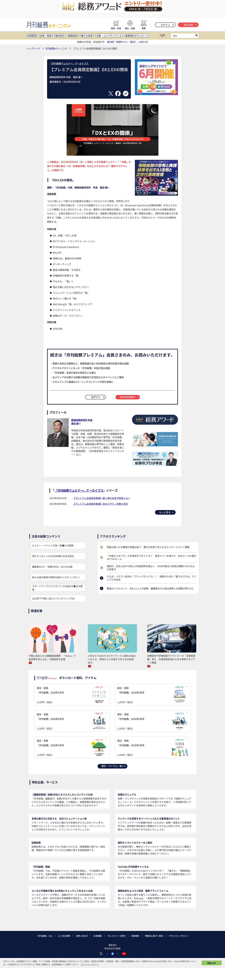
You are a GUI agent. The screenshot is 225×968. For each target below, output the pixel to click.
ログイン (167, 24)
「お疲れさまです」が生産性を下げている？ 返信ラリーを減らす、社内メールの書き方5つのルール (151, 557)
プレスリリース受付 (116, 935)
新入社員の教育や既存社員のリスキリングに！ (56, 577)
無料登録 (190, 24)
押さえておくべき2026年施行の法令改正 (53, 556)
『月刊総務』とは (44, 935)
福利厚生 (59, 35)
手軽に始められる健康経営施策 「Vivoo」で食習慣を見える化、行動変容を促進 (52, 657)
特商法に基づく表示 (154, 935)
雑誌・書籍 (72, 695)
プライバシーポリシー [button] (90, 964)
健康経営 (72, 35)
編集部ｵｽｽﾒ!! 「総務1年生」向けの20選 (52, 566)
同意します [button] (211, 963)
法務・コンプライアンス (109, 35)
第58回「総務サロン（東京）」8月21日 (127, 42)
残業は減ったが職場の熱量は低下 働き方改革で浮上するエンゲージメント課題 (148, 547)
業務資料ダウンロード (136, 35)
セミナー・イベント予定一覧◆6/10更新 (53, 545)
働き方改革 (87, 35)
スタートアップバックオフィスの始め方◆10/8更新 (57, 588)
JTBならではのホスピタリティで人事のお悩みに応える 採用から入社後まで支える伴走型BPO (112, 659)
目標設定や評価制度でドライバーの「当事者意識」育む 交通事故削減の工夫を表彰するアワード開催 (171, 659)
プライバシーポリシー (179, 935)
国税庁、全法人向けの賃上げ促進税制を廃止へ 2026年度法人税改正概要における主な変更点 (151, 567)
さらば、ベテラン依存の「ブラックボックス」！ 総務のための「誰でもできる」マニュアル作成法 (151, 578)
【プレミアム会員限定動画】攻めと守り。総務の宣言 (100, 503)
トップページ (33, 48)
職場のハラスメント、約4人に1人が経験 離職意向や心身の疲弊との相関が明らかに (150, 588)
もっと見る (166, 512)
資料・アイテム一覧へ (113, 766)
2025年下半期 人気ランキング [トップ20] (53, 598)
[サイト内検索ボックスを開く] (197, 35)
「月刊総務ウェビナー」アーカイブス (69, 63)
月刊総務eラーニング (56, 48)
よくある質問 (64, 935)
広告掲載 (98, 935)
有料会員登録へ (129, 397)
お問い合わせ (82, 935)
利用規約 (135, 935)
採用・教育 (46, 35)
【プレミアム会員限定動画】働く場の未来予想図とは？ (101, 498)
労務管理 (31, 35)
